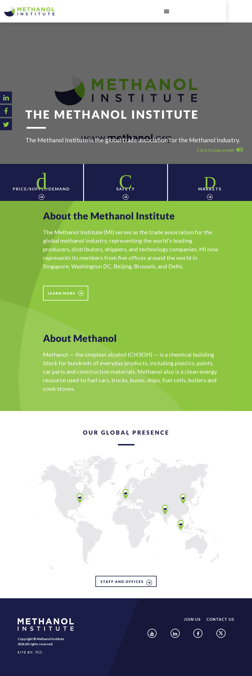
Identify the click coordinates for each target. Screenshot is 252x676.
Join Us (193, 617)
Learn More (61, 291)
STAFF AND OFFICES (122, 579)
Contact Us (220, 617)
